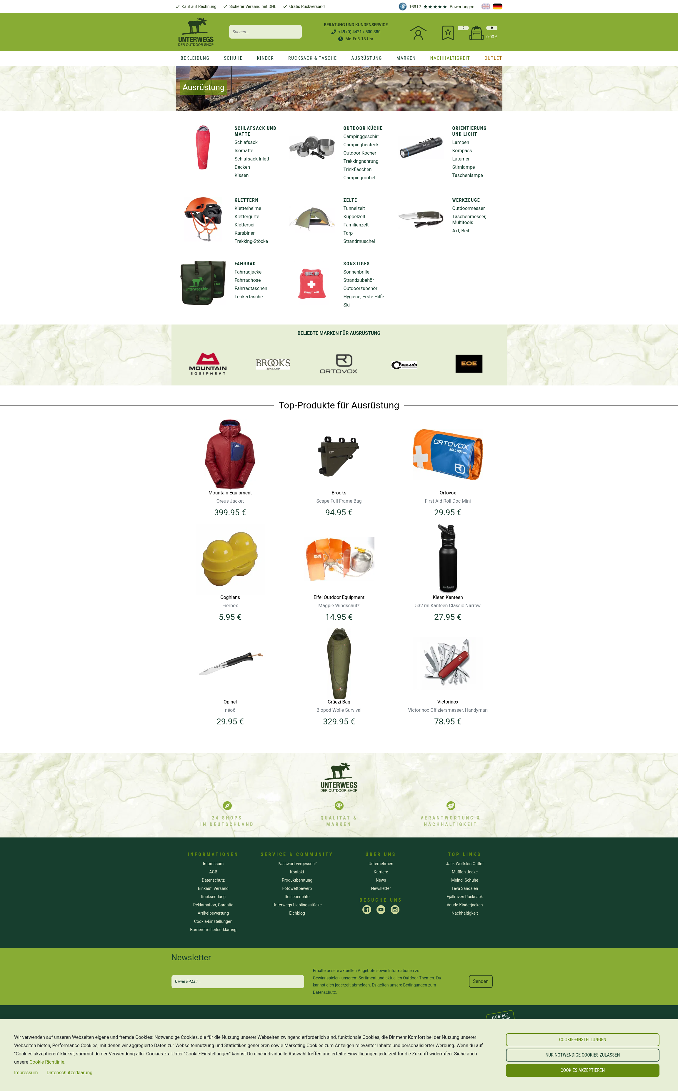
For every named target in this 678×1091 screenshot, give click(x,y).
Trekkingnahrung (361, 161)
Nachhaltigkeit (465, 913)
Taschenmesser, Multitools (469, 219)
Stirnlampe (463, 167)
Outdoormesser (468, 208)
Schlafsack (246, 142)
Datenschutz (324, 992)
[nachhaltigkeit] (450, 58)
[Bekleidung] (195, 58)
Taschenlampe (467, 175)
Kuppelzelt (354, 216)
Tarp (348, 233)
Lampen (460, 142)
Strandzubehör (359, 280)
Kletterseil (245, 225)
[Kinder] (265, 58)
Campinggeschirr (361, 136)
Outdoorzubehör (360, 288)
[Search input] (265, 31)
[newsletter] (237, 981)
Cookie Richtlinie (46, 1062)
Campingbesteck (361, 145)
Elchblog (297, 913)
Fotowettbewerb (297, 888)
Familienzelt (356, 225)
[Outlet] (493, 58)
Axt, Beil (460, 231)
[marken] (406, 58)
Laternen (461, 159)
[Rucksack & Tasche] (312, 58)
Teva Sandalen (465, 888)
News (381, 880)
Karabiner (245, 233)
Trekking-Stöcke (251, 241)
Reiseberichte (297, 896)
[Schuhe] (233, 58)
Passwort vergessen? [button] (297, 863)
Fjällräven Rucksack (465, 896)
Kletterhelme (248, 208)
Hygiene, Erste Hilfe (364, 296)
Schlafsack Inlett (252, 159)
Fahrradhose (248, 280)
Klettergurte (247, 216)
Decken (242, 167)
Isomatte (244, 150)
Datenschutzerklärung (70, 1072)
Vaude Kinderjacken (465, 905)
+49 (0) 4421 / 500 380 (359, 31)
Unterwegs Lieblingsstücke (296, 905)
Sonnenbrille (356, 272)
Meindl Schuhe (464, 880)
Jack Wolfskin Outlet (465, 863)
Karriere (381, 872)
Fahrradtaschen (251, 288)
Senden (481, 981)
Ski (347, 305)
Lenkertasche (249, 296)
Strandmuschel (359, 241)
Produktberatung (297, 880)
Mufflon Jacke (465, 872)
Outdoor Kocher (360, 153)
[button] (582, 1039)
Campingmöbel (359, 178)
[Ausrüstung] (366, 58)
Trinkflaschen (358, 169)
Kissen (242, 175)
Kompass (462, 150)
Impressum (26, 1072)
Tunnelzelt (354, 208)
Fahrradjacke (248, 272)
